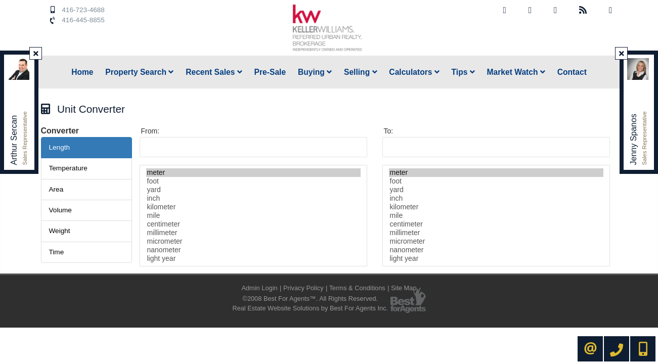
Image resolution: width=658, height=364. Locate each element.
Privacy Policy (303, 288)
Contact (572, 72)
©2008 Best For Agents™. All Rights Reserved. (310, 298)
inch (253, 198)
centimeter (253, 224)
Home (82, 72)
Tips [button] (463, 72)
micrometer (253, 241)
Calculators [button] (414, 72)
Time (56, 252)
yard (253, 190)
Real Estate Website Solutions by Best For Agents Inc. (310, 308)
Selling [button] (360, 72)
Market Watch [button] (516, 72)
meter (253, 172)
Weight (59, 231)
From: (150, 131)
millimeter (253, 233)
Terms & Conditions (357, 288)
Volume (60, 210)
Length (59, 147)
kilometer (253, 207)
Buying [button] (315, 72)
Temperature (68, 168)
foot (253, 181)
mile (253, 215)
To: (388, 131)
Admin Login (259, 288)
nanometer (253, 250)
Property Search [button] (139, 72)
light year (253, 258)
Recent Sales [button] (214, 72)
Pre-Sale (270, 72)
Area (56, 189)
